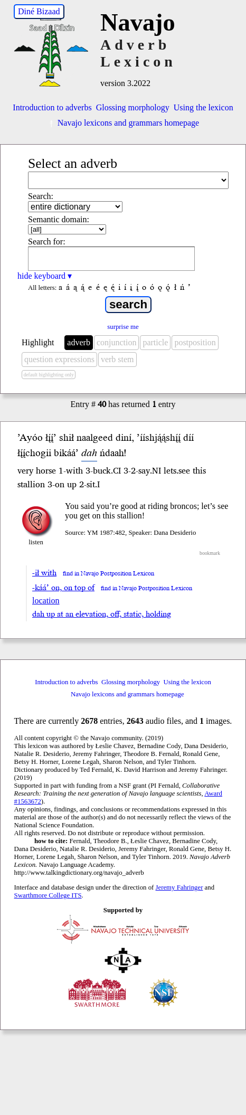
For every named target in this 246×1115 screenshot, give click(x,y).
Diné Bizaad (39, 11)
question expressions (59, 359)
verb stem (117, 359)
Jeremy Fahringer (179, 887)
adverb (78, 342)
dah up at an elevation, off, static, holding (101, 614)
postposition (194, 342)
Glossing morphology (132, 107)
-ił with (44, 572)
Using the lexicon (203, 107)
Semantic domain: (58, 219)
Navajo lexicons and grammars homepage (123, 122)
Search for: (46, 241)
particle (155, 342)
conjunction (117, 342)
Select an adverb (72, 163)
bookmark (210, 553)
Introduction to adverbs (52, 107)
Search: (40, 196)
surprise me (122, 326)
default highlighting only (48, 374)
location (46, 600)
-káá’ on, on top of (63, 587)
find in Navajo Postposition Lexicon (108, 574)
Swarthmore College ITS (48, 895)
